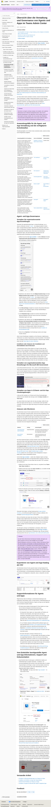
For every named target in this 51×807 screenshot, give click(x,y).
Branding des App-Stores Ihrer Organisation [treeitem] (8, 103)
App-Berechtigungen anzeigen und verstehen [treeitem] (8, 94)
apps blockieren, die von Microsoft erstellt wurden (39, 532)
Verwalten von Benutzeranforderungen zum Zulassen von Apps (32, 778)
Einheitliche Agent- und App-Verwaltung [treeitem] (9, 79)
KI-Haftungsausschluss (5, 804)
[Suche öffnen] (44, 2)
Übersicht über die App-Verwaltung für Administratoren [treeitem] (8, 66)
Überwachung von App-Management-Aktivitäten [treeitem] (8, 114)
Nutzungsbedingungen (5, 806)
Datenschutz (29, 804)
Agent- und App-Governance (23, 33)
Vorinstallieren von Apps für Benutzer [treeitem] (9, 86)
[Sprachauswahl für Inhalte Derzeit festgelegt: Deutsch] (3, 802)
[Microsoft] (2, 1)
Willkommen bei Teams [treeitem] (6, 18)
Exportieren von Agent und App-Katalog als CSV (26, 35)
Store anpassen (36, 170)
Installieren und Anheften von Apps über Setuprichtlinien (30, 780)
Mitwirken (24, 804)
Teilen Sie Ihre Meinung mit (42, 8)
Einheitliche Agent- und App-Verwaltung (33, 550)
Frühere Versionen (14, 804)
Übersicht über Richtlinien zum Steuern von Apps (29, 781)
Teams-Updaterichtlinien (38, 207)
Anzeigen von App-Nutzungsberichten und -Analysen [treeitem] (8, 118)
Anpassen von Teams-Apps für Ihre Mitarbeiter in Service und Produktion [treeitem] (9, 90)
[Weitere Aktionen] (49, 14)
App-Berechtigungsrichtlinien (27, 514)
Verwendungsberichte (37, 176)
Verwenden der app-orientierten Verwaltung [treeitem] (8, 75)
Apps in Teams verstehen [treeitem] (7, 49)
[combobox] (7, 16)
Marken (18, 806)
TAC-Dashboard (36, 157)
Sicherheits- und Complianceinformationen (38, 624)
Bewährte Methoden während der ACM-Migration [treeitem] (9, 82)
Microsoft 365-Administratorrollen (33, 104)
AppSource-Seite (40, 691)
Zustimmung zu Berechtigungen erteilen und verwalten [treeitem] (9, 99)
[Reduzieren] (14, 13)
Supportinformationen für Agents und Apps (25, 36)
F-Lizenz (31, 226)
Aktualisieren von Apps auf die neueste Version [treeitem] (9, 110)
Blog (19, 804)
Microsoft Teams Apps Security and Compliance (29, 742)
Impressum (12, 806)
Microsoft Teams (23, 14)
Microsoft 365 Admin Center (33, 446)
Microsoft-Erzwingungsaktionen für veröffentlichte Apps (38, 620)
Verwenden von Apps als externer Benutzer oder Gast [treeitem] (9, 106)
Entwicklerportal (27, 4)
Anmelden (48, 1)
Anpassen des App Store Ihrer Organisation (46, 172)
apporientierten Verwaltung (37, 58)
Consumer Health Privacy (38, 804)
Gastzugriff (36, 199)
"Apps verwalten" (41, 669)
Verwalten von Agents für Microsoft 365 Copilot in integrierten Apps (32, 783)
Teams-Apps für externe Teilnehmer (31, 341)
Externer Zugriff (36, 183)
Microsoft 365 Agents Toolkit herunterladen (40, 4)
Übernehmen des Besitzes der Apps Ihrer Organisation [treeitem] (9, 122)
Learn (18, 14)
